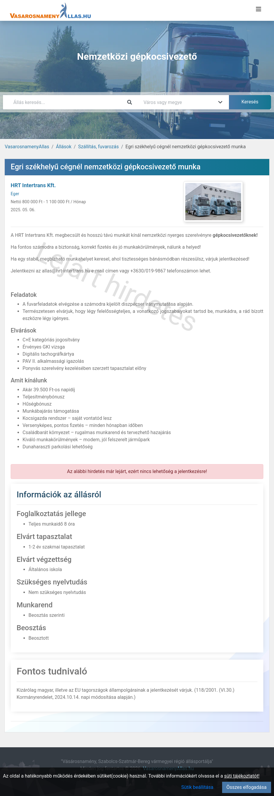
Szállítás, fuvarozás (98, 146)
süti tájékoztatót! (241, 776)
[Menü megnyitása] (258, 9)
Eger (15, 193)
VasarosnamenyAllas (27, 146)
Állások (63, 146)
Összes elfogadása (247, 787)
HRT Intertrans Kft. (33, 185)
